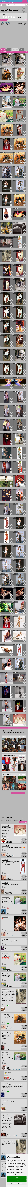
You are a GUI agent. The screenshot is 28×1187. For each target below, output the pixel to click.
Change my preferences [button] (16, 1183)
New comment (23, 822)
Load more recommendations (18, 792)
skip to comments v (22, 727)
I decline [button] (17, 1180)
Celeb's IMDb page (5, 22)
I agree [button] (16, 1177)
